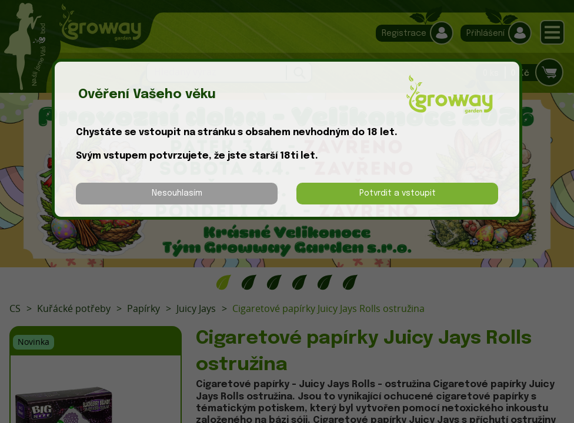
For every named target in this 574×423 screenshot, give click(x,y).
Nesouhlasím (177, 193)
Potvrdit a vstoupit (397, 193)
